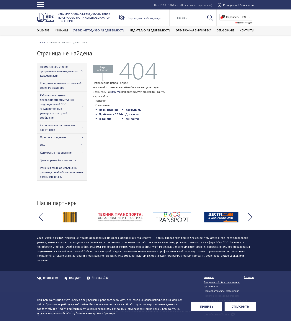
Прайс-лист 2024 (110, 114)
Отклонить (240, 306)
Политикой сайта (69, 309)
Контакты (132, 119)
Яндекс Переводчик (243, 23)
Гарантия (105, 119)
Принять (206, 306)
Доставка (132, 114)
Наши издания (108, 110)
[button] (41, 217)
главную (115, 92)
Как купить (133, 110)
